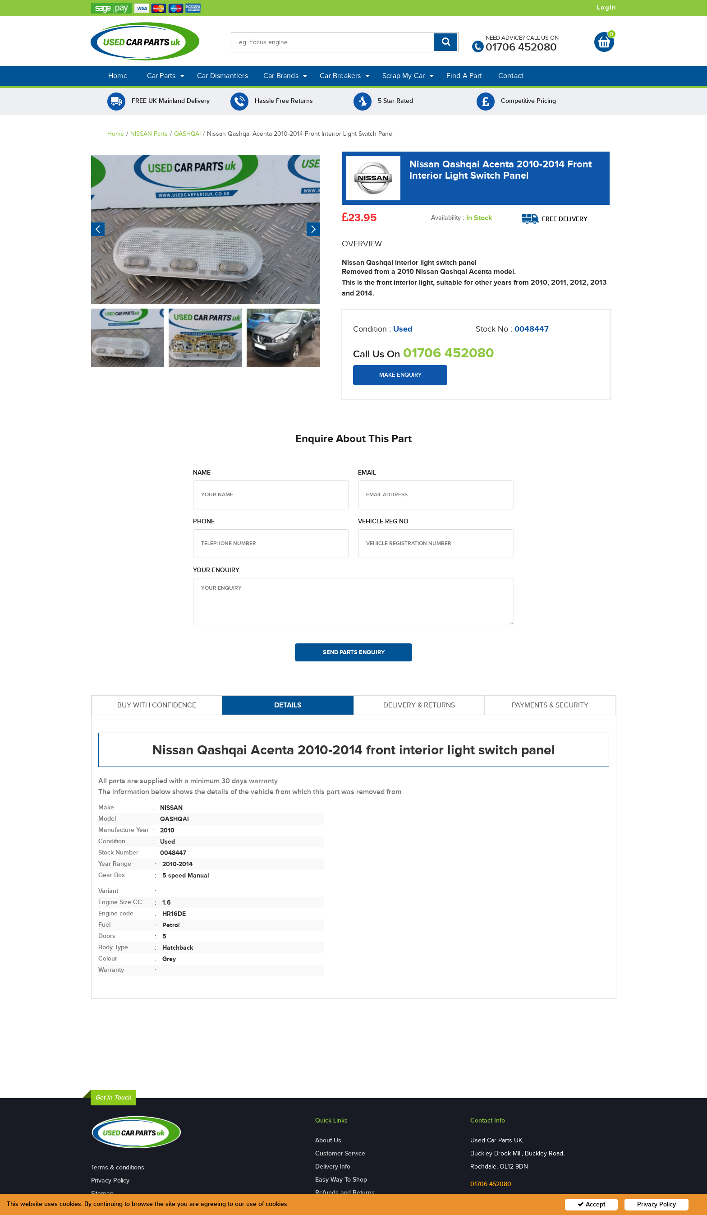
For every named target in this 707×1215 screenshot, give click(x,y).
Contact (510, 75)
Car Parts (165, 75)
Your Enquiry (216, 570)
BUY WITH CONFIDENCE (156, 705)
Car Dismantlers (222, 75)
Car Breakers (345, 75)
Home (118, 75)
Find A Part (464, 75)
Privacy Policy (110, 1180)
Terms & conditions (117, 1167)
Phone (204, 521)
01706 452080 (521, 47)
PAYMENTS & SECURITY (550, 705)
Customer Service (340, 1153)
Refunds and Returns (344, 1193)
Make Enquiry (400, 375)
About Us (328, 1140)
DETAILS (288, 705)
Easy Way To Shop (341, 1179)
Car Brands (285, 75)
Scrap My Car (408, 75)
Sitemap (102, 1193)
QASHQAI (187, 133)
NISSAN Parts (149, 133)
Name (202, 472)
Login (606, 8)
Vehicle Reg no (383, 521)
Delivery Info (332, 1166)
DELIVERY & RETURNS (419, 705)
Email (367, 472)
